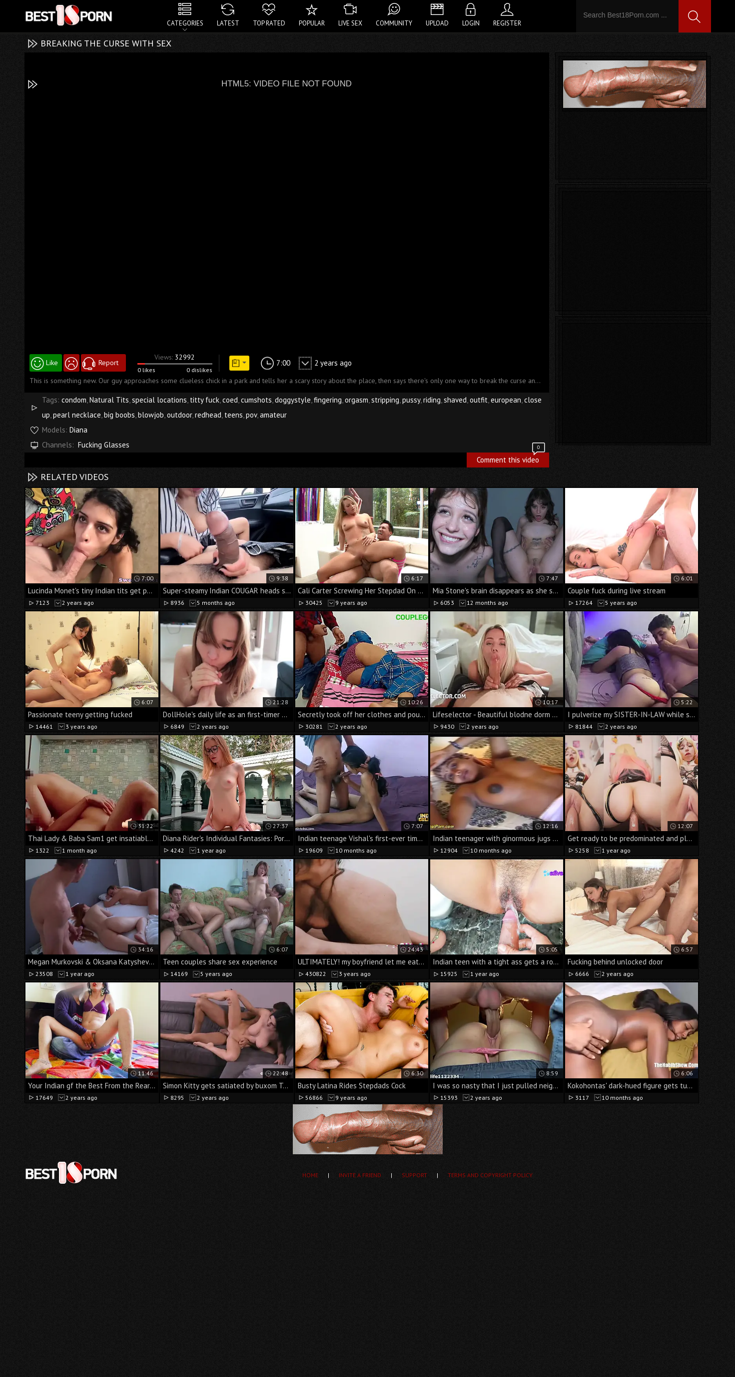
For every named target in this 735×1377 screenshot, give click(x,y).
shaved (455, 400)
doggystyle (293, 400)
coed (230, 400)
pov (251, 415)
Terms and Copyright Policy (490, 1175)
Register (507, 23)
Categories (185, 23)
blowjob (151, 415)
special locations (159, 400)
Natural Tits (109, 400)
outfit (479, 400)
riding (432, 400)
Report (108, 362)
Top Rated (269, 23)
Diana (78, 430)
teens (233, 415)
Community (394, 23)
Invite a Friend (360, 1175)
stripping (385, 400)
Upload (437, 23)
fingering (328, 400)
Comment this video (512, 458)
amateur (273, 415)
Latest (228, 23)
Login (471, 23)
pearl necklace (77, 415)
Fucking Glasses (103, 445)
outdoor (179, 415)
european (506, 400)
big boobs (119, 415)
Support (414, 1175)
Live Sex (350, 23)
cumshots (256, 400)
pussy (411, 400)
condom (73, 400)
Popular (312, 23)
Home (310, 1175)
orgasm (356, 400)
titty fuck (204, 400)
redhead (208, 415)
